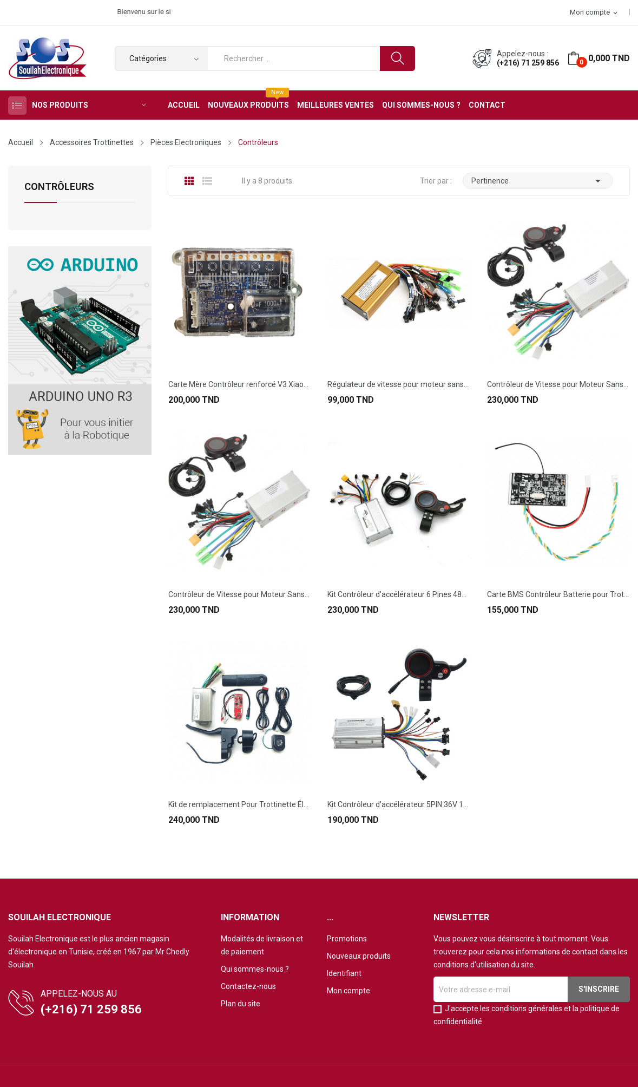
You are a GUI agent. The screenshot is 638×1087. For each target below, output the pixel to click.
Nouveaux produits (359, 956)
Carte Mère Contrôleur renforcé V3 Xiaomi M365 (239, 384)
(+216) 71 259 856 (528, 62)
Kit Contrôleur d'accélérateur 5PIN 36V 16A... (398, 804)
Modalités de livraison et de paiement (262, 945)
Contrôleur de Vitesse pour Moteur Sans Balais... (558, 384)
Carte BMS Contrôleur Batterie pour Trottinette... (558, 594)
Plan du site (240, 1003)
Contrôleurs (59, 187)
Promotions (347, 938)
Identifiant (344, 973)
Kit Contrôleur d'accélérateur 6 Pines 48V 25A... (398, 594)
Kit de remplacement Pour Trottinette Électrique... (239, 804)
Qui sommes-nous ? (255, 969)
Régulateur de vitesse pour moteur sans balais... (398, 384)
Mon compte (348, 990)
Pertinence (537, 180)
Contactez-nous (248, 986)
